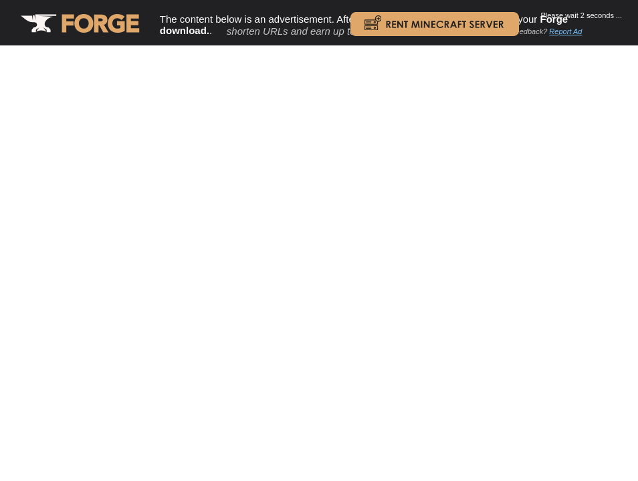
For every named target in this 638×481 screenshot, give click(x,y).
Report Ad (565, 31)
